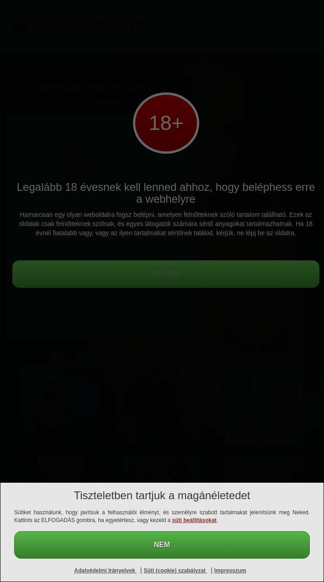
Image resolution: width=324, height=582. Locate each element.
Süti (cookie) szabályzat (175, 570)
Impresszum (230, 570)
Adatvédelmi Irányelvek (105, 570)
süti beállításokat (194, 520)
